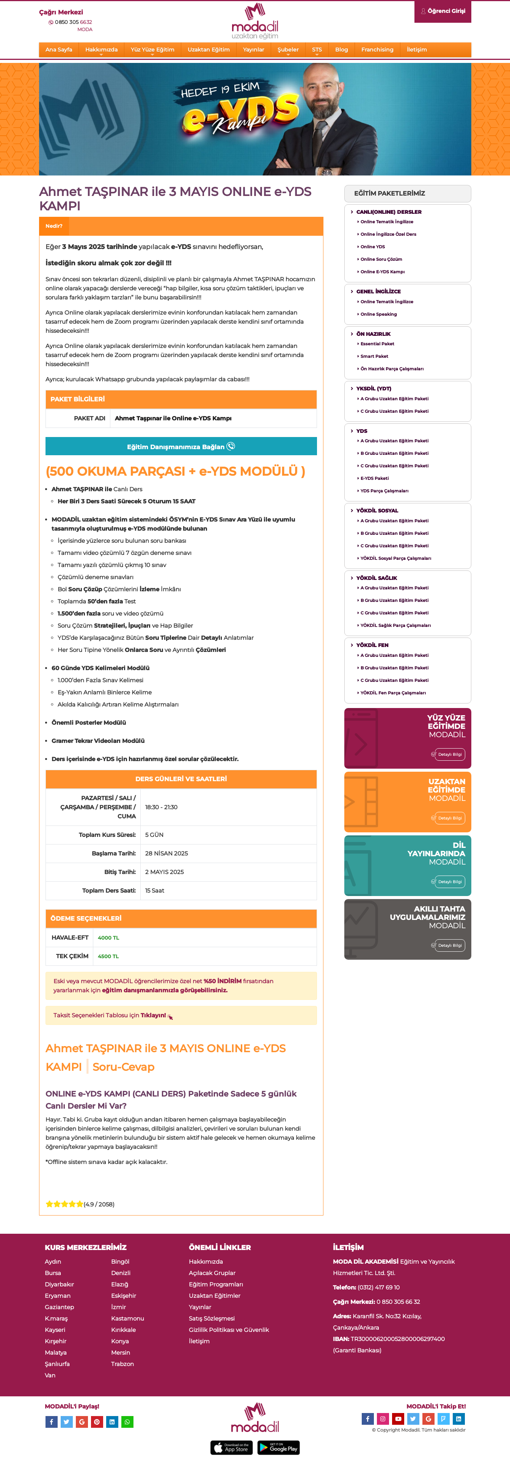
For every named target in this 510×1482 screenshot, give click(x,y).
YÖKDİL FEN (369, 645)
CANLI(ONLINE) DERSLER (386, 212)
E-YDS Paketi (373, 478)
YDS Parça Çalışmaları (383, 490)
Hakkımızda (101, 51)
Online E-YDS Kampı (381, 271)
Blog (341, 49)
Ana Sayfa (59, 49)
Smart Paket (373, 356)
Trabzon (122, 1364)
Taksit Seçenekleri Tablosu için (113, 1016)
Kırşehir (55, 1341)
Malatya (56, 1352)
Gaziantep (59, 1307)
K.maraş (56, 1318)
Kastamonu (127, 1318)
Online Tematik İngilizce (385, 221)
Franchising (377, 49)
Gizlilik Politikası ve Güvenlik (229, 1329)
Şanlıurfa (57, 1364)
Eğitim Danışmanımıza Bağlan (181, 447)
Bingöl (120, 1261)
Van (50, 1375)
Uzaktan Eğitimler (214, 1295)
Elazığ (119, 1284)
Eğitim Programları (216, 1284)
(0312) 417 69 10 (379, 1287)
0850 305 (73, 22)
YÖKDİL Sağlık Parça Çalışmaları (394, 625)
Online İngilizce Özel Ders (387, 234)
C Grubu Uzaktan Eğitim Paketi (393, 411)
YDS (359, 431)
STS (317, 51)
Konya (120, 1341)
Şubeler (288, 51)
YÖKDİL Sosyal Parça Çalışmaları (394, 558)
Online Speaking (377, 314)
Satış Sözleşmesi (212, 1318)
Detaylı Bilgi (448, 754)
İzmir (118, 1307)
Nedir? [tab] (54, 226)
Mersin (120, 1352)
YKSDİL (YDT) (371, 388)
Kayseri (55, 1329)
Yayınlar (253, 49)
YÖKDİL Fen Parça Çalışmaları (392, 693)
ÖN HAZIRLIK (371, 334)
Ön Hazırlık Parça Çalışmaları (391, 368)
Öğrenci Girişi (443, 12)
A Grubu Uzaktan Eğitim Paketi (393, 398)
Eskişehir (123, 1295)
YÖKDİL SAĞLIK (374, 578)
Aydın (53, 1261)
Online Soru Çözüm (380, 259)
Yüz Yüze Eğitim (152, 51)
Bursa (53, 1273)
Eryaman (58, 1295)
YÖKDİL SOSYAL (374, 511)
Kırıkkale (123, 1329)
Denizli (120, 1273)
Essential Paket (376, 343)
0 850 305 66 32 (398, 1301)
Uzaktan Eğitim (209, 49)
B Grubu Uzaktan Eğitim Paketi (393, 453)
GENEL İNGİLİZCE (376, 291)
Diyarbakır (59, 1284)
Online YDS (371, 246)
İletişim (417, 49)
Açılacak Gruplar (212, 1273)
